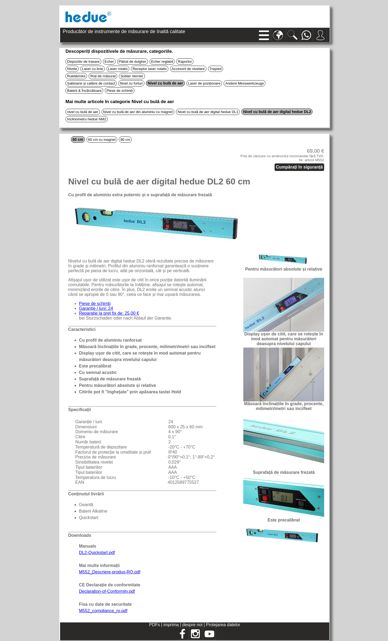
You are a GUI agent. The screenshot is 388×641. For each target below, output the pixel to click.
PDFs (154, 624)
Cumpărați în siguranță (299, 167)
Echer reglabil (162, 61)
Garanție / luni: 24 (96, 308)
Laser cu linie (92, 69)
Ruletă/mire (76, 76)
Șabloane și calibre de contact (91, 83)
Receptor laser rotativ (150, 69)
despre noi (192, 624)
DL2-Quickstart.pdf (97, 552)
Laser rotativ (118, 69)
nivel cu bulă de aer (82, 112)
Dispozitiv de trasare (83, 61)
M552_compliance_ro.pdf (103, 610)
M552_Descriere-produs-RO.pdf (109, 572)
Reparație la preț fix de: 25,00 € (109, 313)
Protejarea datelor (223, 624)
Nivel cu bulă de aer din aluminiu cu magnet (138, 112)
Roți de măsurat (103, 76)
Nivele (72, 69)
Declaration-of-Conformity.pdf (107, 591)
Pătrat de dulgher (132, 61)
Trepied (216, 69)
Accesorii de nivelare (188, 69)
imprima (171, 624)
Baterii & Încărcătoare (84, 91)
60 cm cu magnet (102, 140)
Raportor (185, 61)
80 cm (125, 140)
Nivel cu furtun (131, 83)
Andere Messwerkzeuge (244, 83)
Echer (109, 61)
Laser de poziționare (204, 83)
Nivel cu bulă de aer (165, 83)
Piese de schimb (119, 91)
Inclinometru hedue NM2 (86, 119)
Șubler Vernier (131, 76)
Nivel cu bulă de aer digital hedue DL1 (208, 112)
